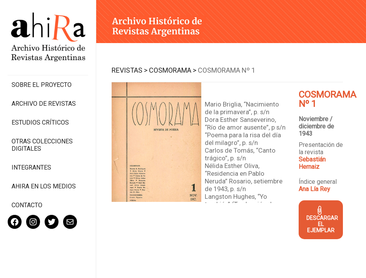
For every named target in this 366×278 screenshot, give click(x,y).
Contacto (27, 205)
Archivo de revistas (44, 103)
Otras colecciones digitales (42, 145)
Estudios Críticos (40, 122)
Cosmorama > (172, 70)
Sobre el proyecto (42, 84)
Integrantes (31, 167)
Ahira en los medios (44, 186)
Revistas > (129, 70)
